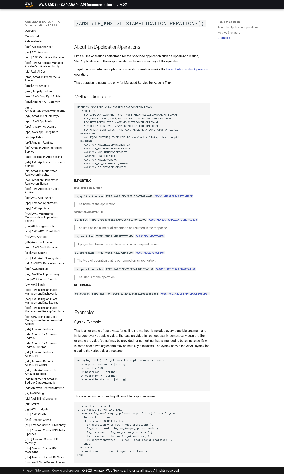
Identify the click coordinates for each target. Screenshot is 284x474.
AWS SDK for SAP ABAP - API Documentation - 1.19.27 (43, 23)
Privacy (27, 470)
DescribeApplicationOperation (187, 69)
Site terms (42, 470)
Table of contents (229, 21)
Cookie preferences (66, 470)
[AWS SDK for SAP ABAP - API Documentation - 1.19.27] (28, 5)
